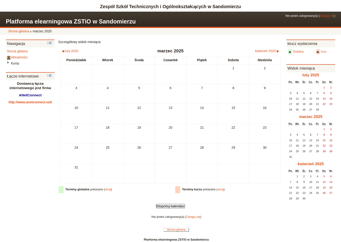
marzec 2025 (42, 31)
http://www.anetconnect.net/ (30, 102)
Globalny (298, 51)
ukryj (108, 189)
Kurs (324, 51)
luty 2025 (310, 75)
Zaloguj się (327, 15)
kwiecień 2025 (311, 164)
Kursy (15, 63)
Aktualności (19, 57)
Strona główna (18, 31)
